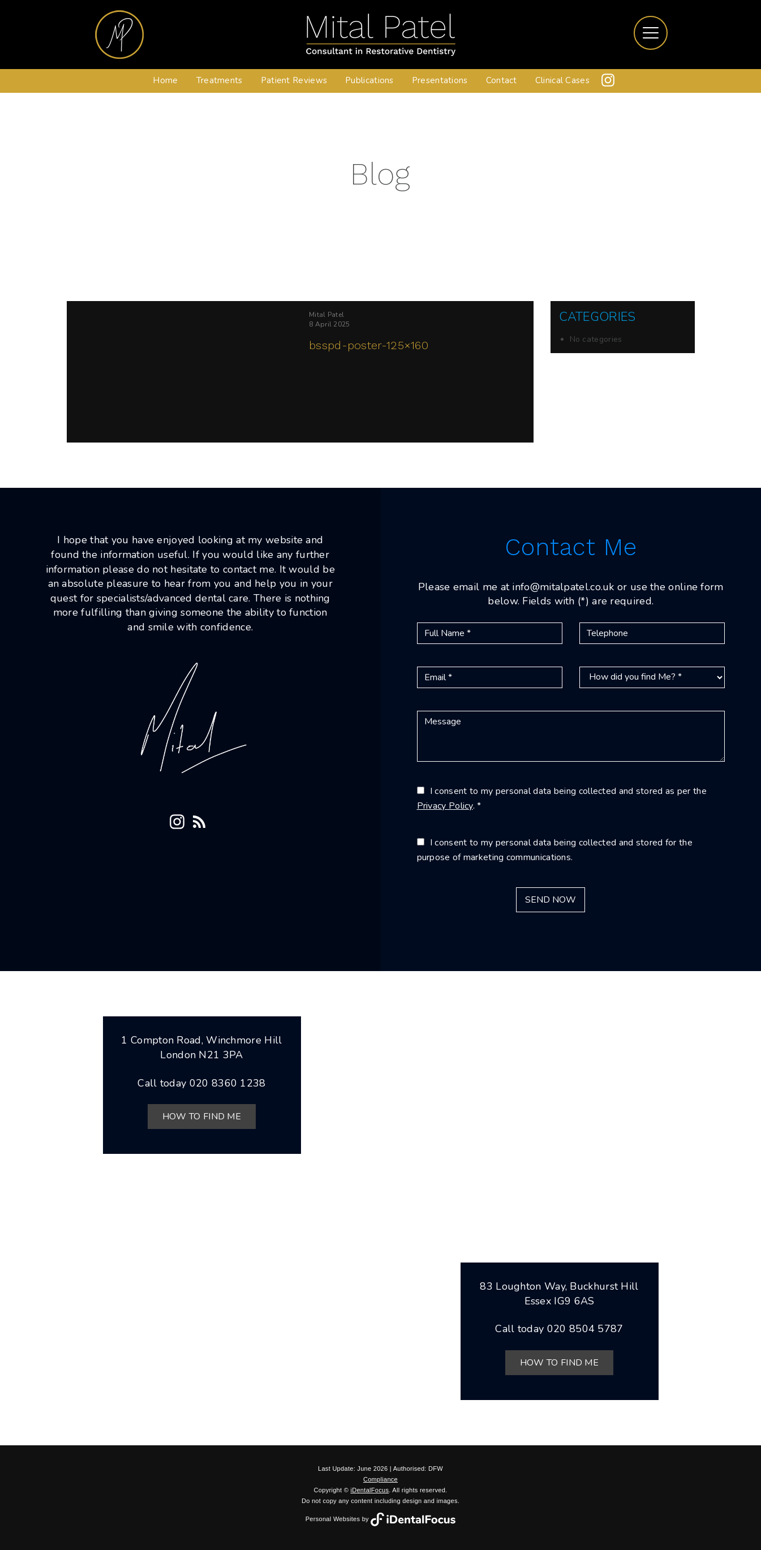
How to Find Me (201, 1116)
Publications (369, 80)
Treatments (219, 80)
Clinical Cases (562, 80)
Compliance (380, 1479)
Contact (501, 80)
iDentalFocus (369, 1490)
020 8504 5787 (585, 1329)
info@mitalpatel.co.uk (563, 587)
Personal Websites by (381, 1518)
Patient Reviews (294, 80)
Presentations (440, 80)
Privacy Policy (445, 806)
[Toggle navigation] (651, 33)
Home (165, 80)
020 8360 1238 (228, 1083)
